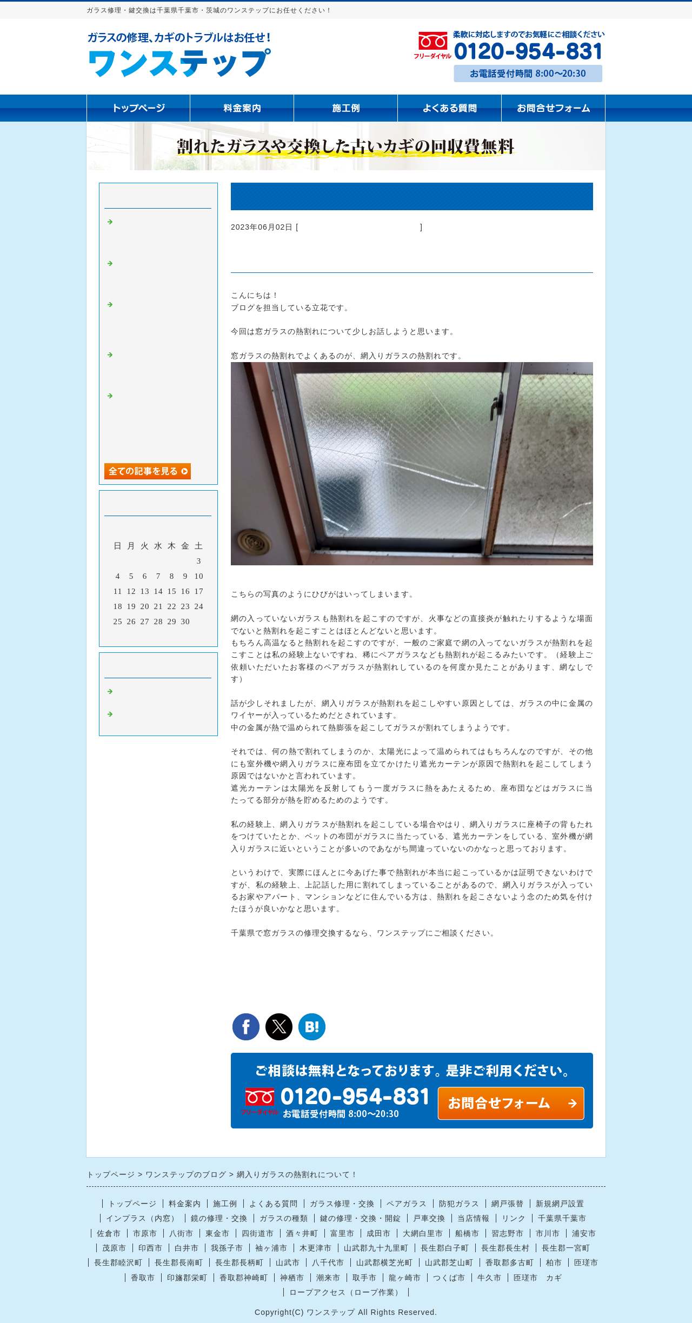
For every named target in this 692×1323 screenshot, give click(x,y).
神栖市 (292, 1277)
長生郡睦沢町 (118, 1262)
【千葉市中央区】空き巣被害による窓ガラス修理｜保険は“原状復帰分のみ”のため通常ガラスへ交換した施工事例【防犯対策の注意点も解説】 (160, 421)
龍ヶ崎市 (405, 1277)
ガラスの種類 (284, 1218)
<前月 (136, 635)
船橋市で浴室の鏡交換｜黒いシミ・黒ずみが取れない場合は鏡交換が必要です (158, 275)
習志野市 (507, 1233)
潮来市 (328, 1277)
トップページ (132, 1203)
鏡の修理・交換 (219, 1218)
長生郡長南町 (179, 1262)
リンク (514, 1218)
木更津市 (316, 1248)
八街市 (181, 1233)
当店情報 (473, 1218)
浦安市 (584, 1233)
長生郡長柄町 (239, 1262)
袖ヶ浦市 (271, 1248)
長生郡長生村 (505, 1248)
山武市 (288, 1262)
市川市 (548, 1233)
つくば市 (449, 1277)
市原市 (145, 1233)
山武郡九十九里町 (376, 1248)
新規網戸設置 (560, 1203)
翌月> (181, 635)
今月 (158, 635)
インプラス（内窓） (142, 1218)
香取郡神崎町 (243, 1277)
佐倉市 (109, 1233)
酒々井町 (302, 1233)
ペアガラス (407, 1203)
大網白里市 (423, 1233)
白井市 (187, 1248)
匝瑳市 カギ (538, 1277)
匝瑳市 (586, 1262)
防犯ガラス (459, 1203)
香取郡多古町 (509, 1262)
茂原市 (114, 1248)
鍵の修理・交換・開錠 (360, 1218)
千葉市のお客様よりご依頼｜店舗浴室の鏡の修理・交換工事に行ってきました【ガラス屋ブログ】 (158, 321)
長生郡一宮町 (566, 1248)
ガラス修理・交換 (342, 1203)
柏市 (554, 1262)
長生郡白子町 (445, 1248)
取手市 (364, 1277)
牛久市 (489, 1277)
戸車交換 (429, 1218)
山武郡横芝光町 (384, 1262)
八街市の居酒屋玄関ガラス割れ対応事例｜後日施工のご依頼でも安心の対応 (158, 367)
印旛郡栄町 (187, 1277)
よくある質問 (273, 1203)
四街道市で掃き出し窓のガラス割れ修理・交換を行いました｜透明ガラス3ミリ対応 (158, 234)
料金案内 (185, 1203)
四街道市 (258, 1233)
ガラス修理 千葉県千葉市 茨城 (359, 227)
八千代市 (328, 1262)
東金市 (217, 1233)
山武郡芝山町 (449, 1262)
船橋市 (467, 1233)
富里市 (342, 1233)
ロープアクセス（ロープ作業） (346, 1292)
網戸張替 (507, 1203)
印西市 (150, 1248)
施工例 (225, 1203)
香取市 (143, 1277)
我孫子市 (227, 1248)
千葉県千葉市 (562, 1218)
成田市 (379, 1233)
